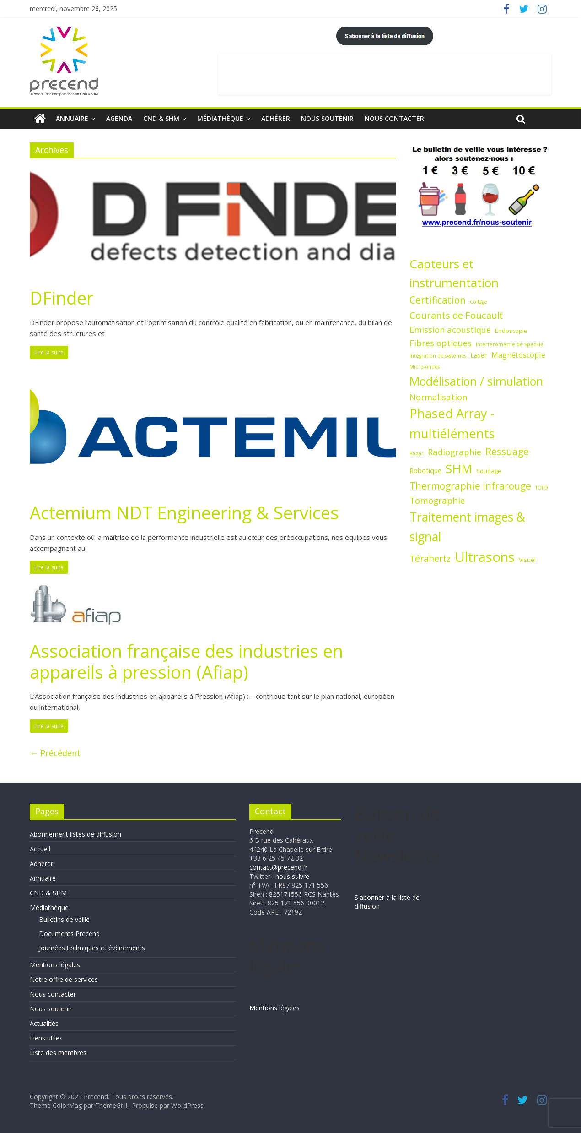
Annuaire (72, 118)
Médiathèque (220, 118)
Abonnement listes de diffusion (75, 834)
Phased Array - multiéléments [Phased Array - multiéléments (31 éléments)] (452, 423)
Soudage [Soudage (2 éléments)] (488, 471)
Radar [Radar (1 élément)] (416, 453)
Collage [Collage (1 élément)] (478, 302)
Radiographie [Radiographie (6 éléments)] (454, 452)
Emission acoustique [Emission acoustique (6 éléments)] (450, 329)
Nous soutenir (327, 118)
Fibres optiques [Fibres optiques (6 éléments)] (440, 343)
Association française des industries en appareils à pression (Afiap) (186, 661)
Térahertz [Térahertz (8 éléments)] (430, 558)
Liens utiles (46, 1038)
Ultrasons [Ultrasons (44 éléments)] (485, 557)
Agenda (119, 118)
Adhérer (275, 118)
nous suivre (292, 876)
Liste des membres (58, 1052)
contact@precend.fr (278, 867)
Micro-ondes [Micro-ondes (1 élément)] (424, 367)
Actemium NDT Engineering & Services (184, 512)
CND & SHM (161, 118)
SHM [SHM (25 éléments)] (459, 468)
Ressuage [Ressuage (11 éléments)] (507, 451)
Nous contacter (394, 118)
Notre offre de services (64, 979)
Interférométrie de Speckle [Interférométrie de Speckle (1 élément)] (509, 344)
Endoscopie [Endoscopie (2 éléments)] (511, 331)
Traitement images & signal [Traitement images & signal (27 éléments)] (467, 527)
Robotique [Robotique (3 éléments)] (425, 470)
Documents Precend (69, 933)
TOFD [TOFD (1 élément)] (541, 488)
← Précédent (55, 752)
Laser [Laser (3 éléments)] (478, 355)
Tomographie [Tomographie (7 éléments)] (437, 501)
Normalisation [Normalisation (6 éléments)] (438, 397)
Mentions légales (55, 964)
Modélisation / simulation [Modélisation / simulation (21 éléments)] (476, 381)
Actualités (44, 1023)
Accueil (40, 848)
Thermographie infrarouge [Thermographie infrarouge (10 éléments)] (470, 485)
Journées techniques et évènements (92, 947)
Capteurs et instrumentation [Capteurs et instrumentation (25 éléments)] (454, 273)
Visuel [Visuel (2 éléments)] (527, 560)
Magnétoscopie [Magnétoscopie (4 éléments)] (518, 355)
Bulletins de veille (64, 919)
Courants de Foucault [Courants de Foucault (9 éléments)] (456, 315)
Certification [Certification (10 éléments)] (437, 300)
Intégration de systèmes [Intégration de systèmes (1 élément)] (437, 356)
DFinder (61, 298)
